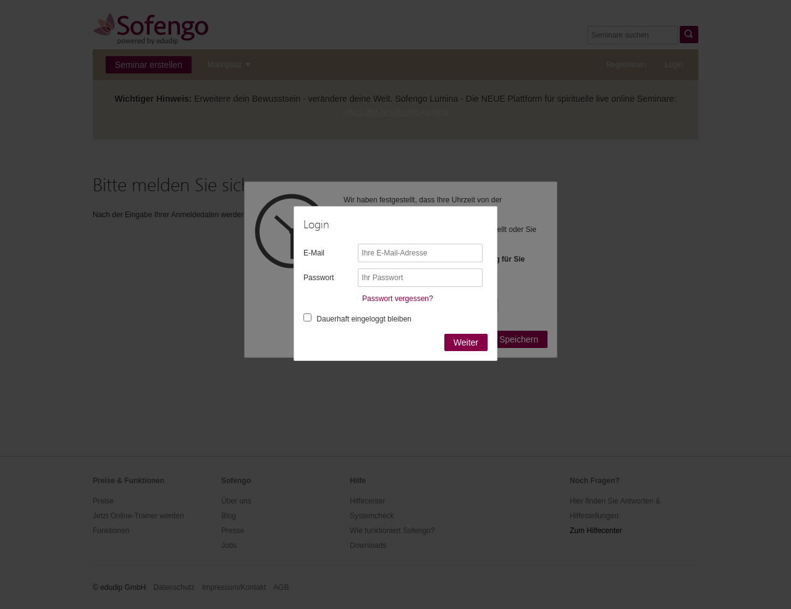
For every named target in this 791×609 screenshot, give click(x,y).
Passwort (318, 277)
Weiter (466, 342)
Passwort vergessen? (397, 298)
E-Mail (313, 253)
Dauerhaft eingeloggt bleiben (363, 319)
